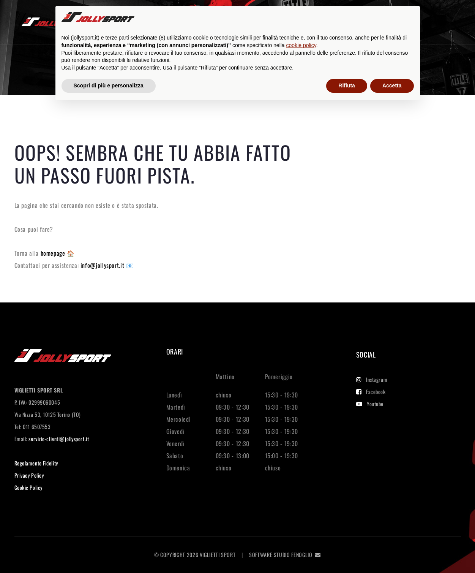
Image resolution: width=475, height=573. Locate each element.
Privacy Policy (29, 475)
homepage (54, 253)
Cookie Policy (28, 487)
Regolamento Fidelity (36, 463)
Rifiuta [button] (346, 85)
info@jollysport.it (103, 265)
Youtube (369, 404)
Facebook (371, 392)
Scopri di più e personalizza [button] (109, 85)
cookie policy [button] (301, 45)
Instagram (372, 379)
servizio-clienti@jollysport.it (58, 439)
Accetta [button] (392, 85)
